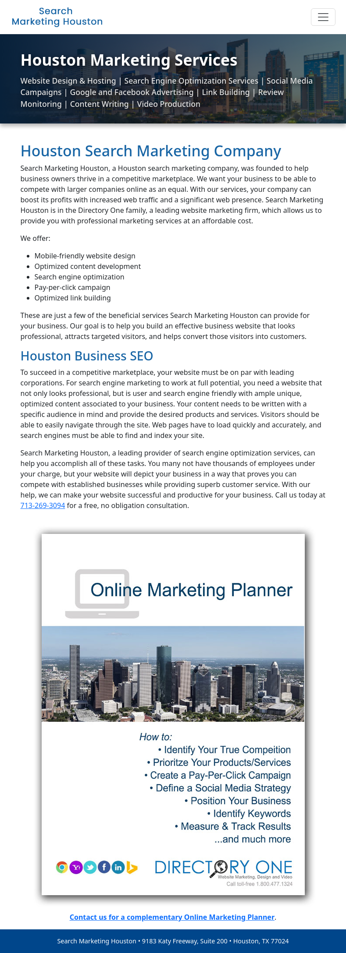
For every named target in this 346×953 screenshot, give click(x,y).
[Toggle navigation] (323, 17)
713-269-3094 (43, 505)
